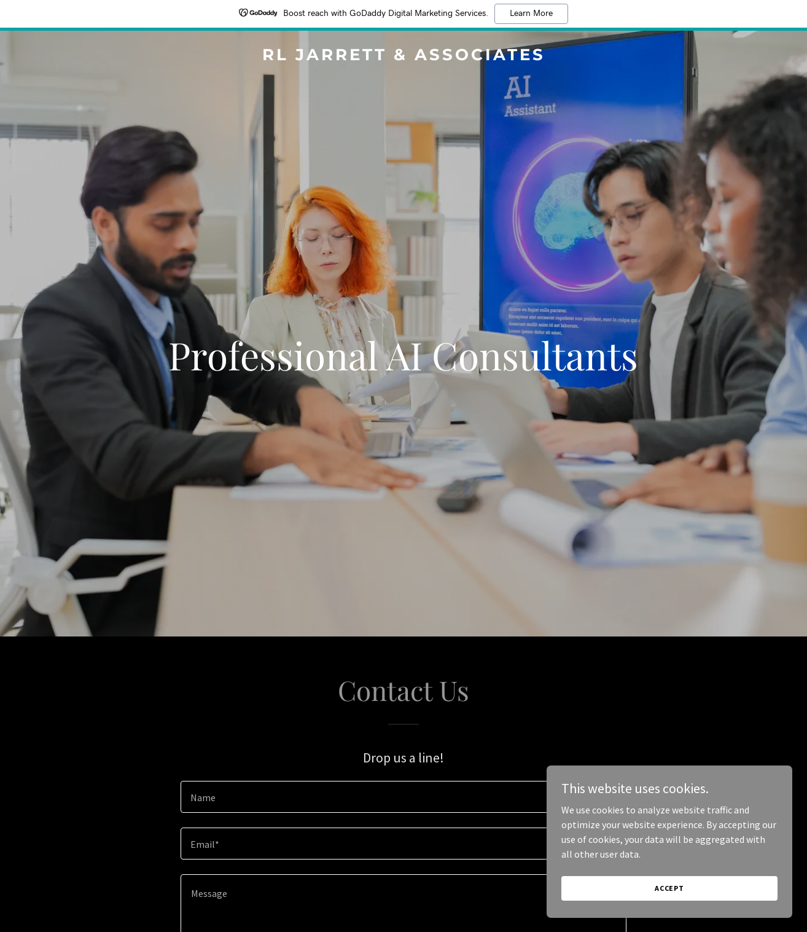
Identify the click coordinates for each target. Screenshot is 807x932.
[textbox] (403, 797)
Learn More (531, 13)
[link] (403, 56)
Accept (669, 888)
